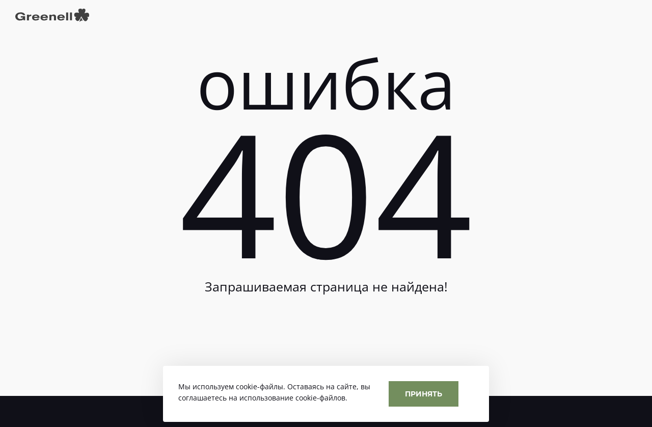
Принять (423, 393)
